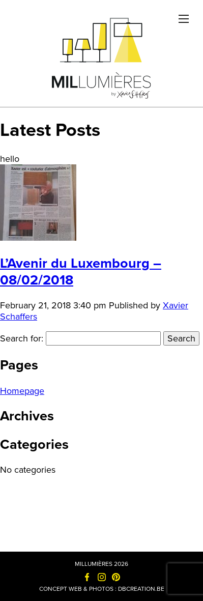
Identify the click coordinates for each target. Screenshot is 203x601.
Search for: (21, 338)
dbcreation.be (141, 588)
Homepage (22, 390)
